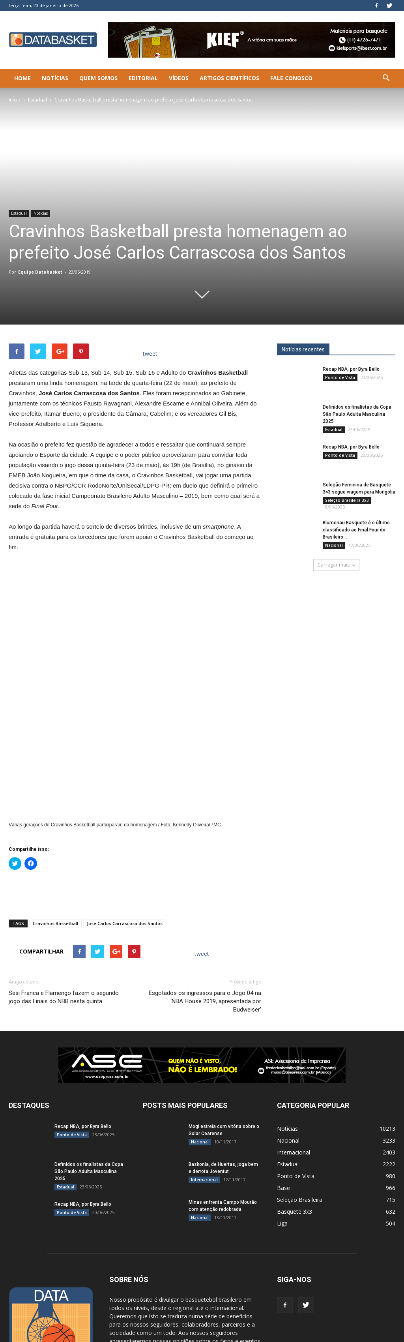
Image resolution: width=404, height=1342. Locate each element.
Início (15, 99)
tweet (150, 353)
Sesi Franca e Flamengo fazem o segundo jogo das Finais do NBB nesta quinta (64, 902)
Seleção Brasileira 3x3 (347, 500)
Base (283, 1093)
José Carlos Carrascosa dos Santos (125, 828)
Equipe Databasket (40, 272)
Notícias (55, 78)
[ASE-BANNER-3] (202, 970)
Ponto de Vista (340, 377)
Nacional (334, 545)
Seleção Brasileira (299, 1105)
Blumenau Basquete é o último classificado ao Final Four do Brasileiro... (356, 530)
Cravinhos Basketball (55, 828)
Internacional (204, 1085)
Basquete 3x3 (294, 1117)
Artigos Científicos (229, 78)
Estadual (37, 99)
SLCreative (61, 1334)
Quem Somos (98, 78)
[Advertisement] (135, 798)
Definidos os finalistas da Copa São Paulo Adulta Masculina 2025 (357, 414)
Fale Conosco (291, 78)
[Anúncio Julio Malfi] (336, 649)
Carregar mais (336, 564)
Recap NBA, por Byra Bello (351, 369)
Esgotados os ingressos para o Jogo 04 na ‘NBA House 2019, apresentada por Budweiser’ (205, 906)
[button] (385, 78)
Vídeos (179, 78)
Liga (282, 1128)
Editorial (143, 78)
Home (22, 78)
